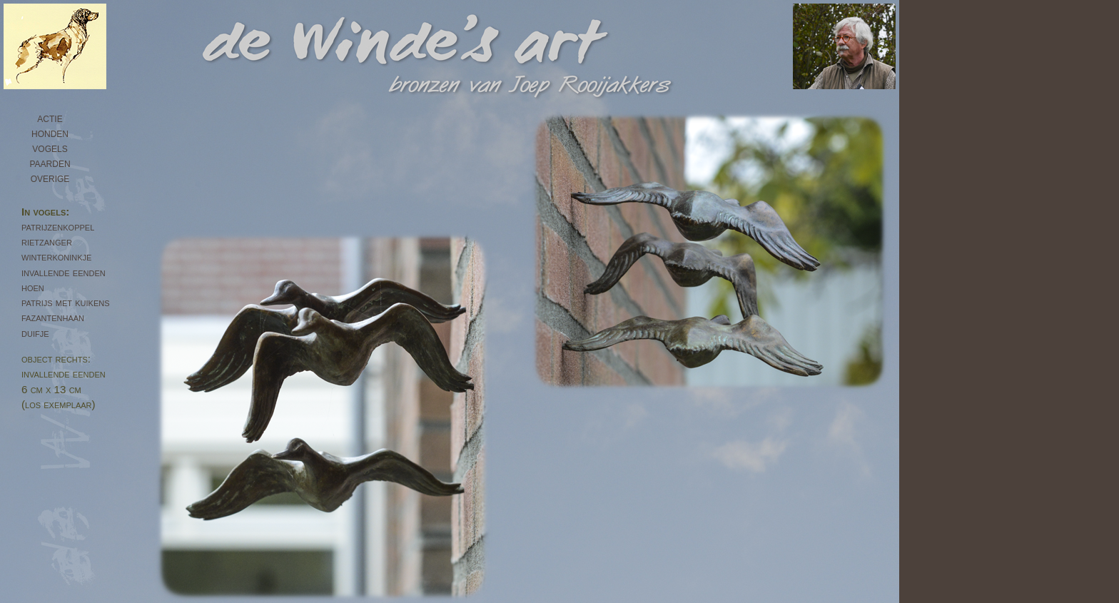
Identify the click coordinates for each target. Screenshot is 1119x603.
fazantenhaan (52, 317)
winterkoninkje (56, 256)
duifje (35, 333)
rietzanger (46, 241)
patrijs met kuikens (65, 302)
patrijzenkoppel (57, 227)
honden (50, 133)
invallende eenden (63, 272)
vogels (49, 148)
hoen (32, 287)
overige (50, 178)
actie (49, 118)
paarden (49, 163)
